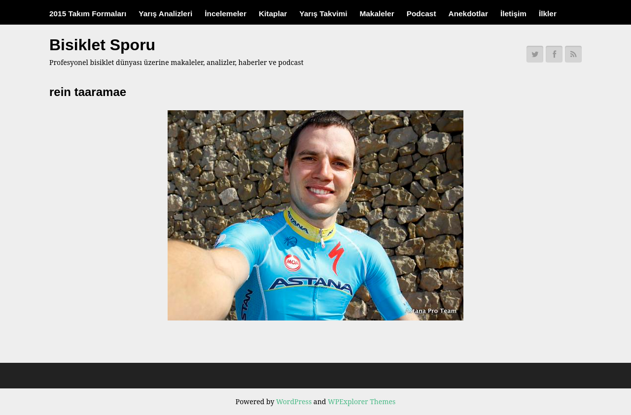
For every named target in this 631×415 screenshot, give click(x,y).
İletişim (513, 13)
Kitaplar (273, 13)
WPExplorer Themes (361, 401)
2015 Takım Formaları (87, 13)
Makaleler (376, 13)
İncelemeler (225, 13)
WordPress (294, 401)
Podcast (421, 13)
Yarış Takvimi (323, 13)
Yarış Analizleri (165, 13)
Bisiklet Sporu (102, 45)
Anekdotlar (468, 13)
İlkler (548, 13)
